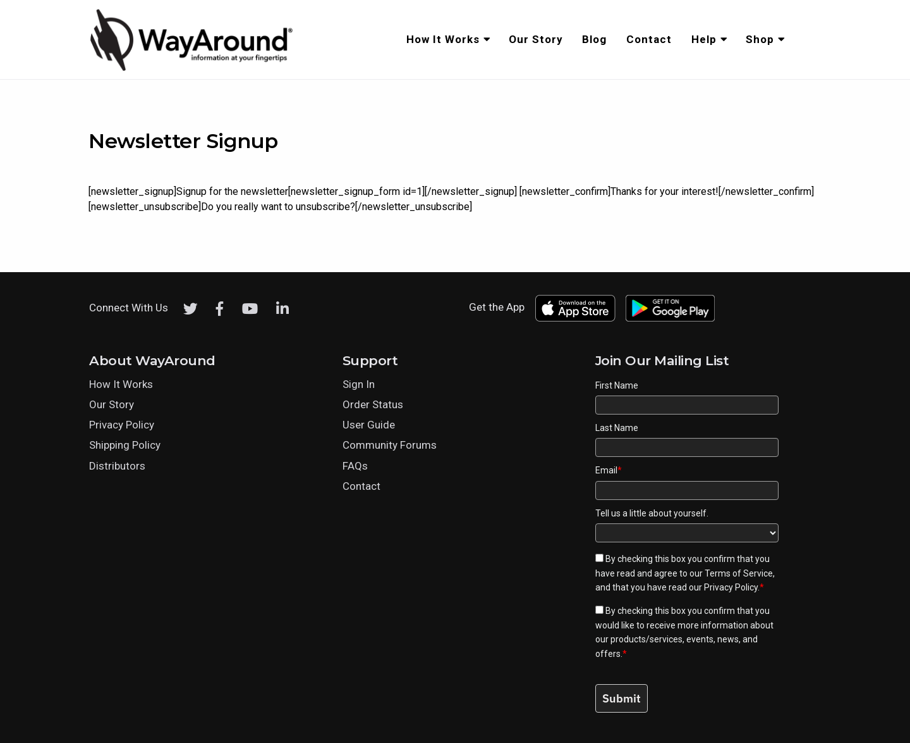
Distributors (117, 465)
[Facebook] (220, 309)
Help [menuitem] (704, 39)
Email (608, 470)
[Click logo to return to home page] (192, 69)
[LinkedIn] (282, 309)
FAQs (355, 465)
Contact (361, 486)
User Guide (369, 424)
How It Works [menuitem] (443, 39)
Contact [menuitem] (649, 39)
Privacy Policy (121, 424)
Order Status (373, 404)
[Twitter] (190, 309)
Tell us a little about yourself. (651, 513)
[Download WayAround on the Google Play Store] (670, 308)
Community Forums (390, 445)
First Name (616, 385)
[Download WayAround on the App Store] (575, 308)
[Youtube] (250, 309)
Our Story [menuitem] (536, 39)
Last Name (616, 428)
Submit (621, 698)
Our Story (111, 404)
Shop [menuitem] (760, 39)
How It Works (121, 384)
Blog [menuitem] (594, 39)
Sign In (359, 384)
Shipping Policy (125, 445)
